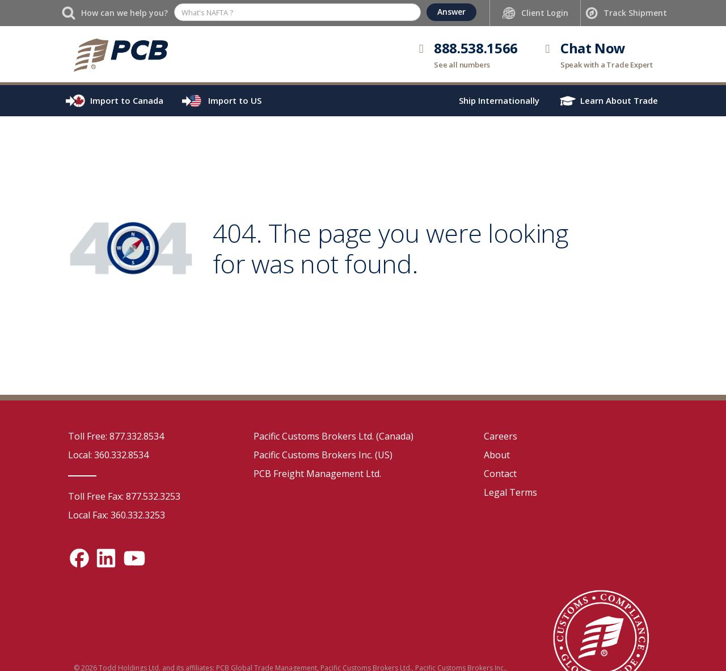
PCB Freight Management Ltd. (317, 473)
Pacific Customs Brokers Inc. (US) (323, 455)
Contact (500, 473)
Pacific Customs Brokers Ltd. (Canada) (333, 436)
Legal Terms (510, 492)
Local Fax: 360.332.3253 (116, 515)
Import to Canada (126, 100)
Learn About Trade (619, 100)
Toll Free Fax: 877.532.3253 (124, 496)
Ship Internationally (499, 100)
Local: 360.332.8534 (108, 455)
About (497, 455)
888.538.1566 (476, 48)
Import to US (234, 100)
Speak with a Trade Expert (606, 65)
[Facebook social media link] (79, 558)
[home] (120, 54)
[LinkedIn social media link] (106, 558)
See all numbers (462, 65)
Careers (500, 436)
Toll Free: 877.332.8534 (116, 436)
